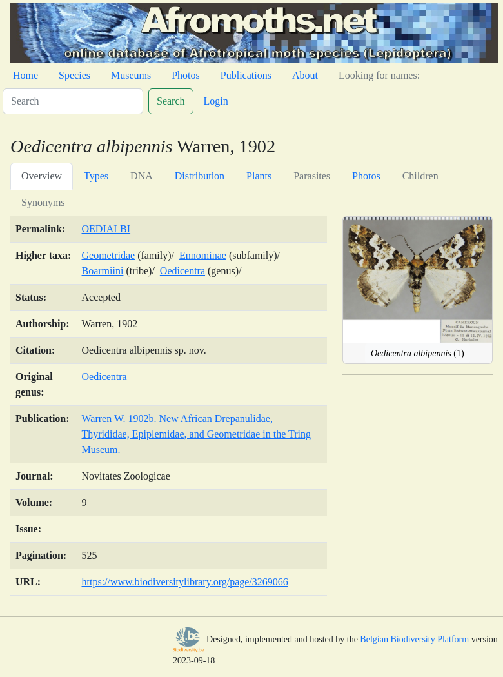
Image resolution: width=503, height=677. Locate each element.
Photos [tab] (366, 175)
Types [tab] (96, 175)
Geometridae (108, 255)
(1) (417, 353)
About (305, 75)
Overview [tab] (41, 175)
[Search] (73, 101)
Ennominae (202, 255)
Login (216, 101)
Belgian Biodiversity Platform (414, 639)
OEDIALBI (106, 228)
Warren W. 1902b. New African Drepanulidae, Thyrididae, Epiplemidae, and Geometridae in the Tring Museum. (196, 434)
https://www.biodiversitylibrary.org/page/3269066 (185, 581)
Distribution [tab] (199, 175)
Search (171, 101)
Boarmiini (103, 270)
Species (74, 75)
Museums (131, 75)
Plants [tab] (258, 175)
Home (25, 75)
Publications (246, 75)
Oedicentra (182, 270)
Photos (186, 75)
